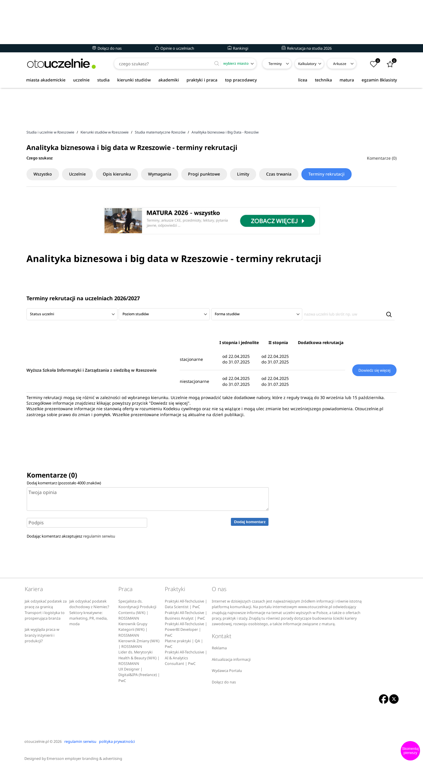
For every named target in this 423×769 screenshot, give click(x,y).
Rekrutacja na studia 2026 (307, 48)
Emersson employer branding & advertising (84, 758)
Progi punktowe (207, 174)
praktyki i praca (202, 80)
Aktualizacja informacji (231, 659)
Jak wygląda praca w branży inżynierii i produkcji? (42, 635)
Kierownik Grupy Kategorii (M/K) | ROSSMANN (132, 629)
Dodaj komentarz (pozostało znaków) (64, 483)
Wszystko (43, 174)
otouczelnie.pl (36, 741)
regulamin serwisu (99, 536)
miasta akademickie (46, 80)
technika (323, 80)
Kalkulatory (307, 63)
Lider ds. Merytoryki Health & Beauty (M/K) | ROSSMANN (139, 658)
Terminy (275, 63)
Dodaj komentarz (250, 522)
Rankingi (238, 48)
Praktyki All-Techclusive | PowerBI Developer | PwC (186, 629)
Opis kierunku (118, 174)
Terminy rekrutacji (331, 174)
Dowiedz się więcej (374, 370)
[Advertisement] (211, 108)
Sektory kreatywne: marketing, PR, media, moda (88, 618)
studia (103, 80)
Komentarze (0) (382, 158)
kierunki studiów (134, 80)
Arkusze (339, 63)
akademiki (168, 80)
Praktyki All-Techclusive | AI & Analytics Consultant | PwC (186, 658)
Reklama (219, 647)
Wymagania (161, 174)
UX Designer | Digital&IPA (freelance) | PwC (139, 675)
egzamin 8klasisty (379, 80)
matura (347, 80)
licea (302, 80)
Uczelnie (78, 174)
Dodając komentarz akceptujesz (71, 536)
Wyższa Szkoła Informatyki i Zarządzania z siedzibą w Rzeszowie (91, 370)
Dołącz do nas (107, 48)
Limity (247, 174)
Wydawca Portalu (227, 670)
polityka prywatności (117, 741)
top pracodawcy (241, 80)
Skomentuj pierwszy (410, 751)
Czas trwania (283, 174)
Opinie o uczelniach (174, 48)
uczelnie (81, 80)
